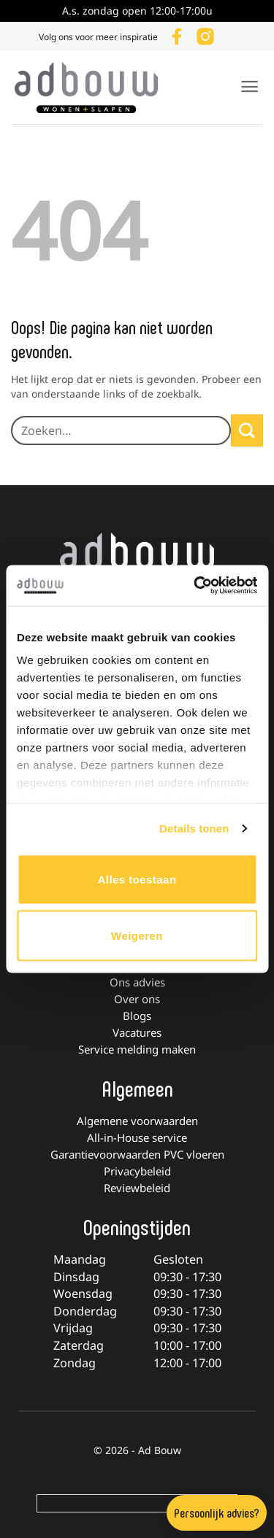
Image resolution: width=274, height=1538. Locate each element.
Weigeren (137, 936)
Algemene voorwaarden (137, 1120)
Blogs (137, 1015)
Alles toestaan (136, 879)
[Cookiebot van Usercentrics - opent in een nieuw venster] (195, 585)
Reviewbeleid (137, 1187)
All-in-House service (137, 1137)
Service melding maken (137, 1049)
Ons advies (137, 982)
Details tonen (194, 828)
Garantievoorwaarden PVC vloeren (137, 1154)
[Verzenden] (247, 430)
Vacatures (137, 1032)
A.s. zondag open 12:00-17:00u (137, 11)
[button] (249, 86)
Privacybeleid (137, 1171)
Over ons (137, 999)
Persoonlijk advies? (216, 1512)
